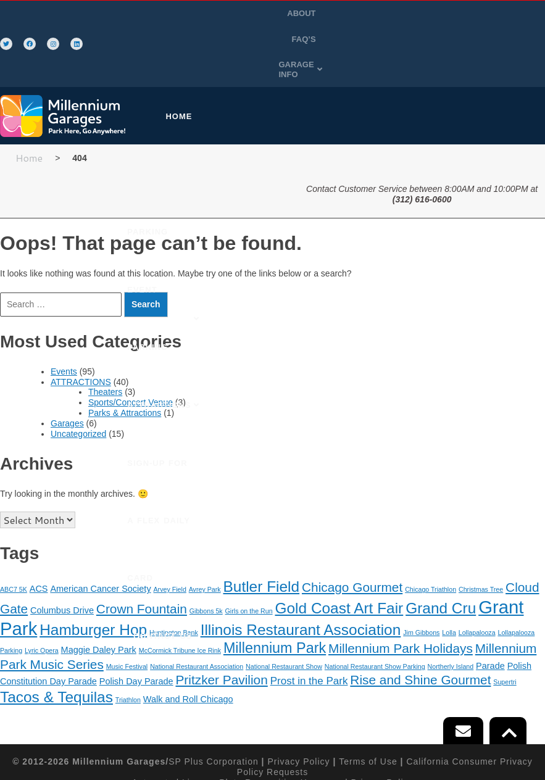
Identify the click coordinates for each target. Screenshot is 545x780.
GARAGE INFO (477, 14)
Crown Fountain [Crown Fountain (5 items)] (141, 549)
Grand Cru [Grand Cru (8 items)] (441, 549)
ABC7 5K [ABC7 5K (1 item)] (13, 530)
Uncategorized (78, 375)
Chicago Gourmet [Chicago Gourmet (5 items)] (352, 528)
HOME (188, 57)
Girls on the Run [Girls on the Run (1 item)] (249, 551)
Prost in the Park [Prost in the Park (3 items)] (309, 622)
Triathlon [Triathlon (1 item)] (128, 640)
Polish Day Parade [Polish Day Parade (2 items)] (136, 623)
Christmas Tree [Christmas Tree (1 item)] (481, 530)
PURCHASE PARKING (268, 57)
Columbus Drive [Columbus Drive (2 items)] (62, 551)
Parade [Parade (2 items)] (490, 607)
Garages (67, 365)
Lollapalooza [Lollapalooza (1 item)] (477, 574)
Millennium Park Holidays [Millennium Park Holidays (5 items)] (400, 590)
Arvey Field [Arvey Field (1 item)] (170, 530)
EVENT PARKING (368, 57)
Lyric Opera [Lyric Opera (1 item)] (42, 591)
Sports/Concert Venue (130, 344)
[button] (477, 15)
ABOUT (382, 14)
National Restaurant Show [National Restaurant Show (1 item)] (284, 608)
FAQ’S (421, 14)
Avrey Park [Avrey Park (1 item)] (205, 530)
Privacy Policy (298, 703)
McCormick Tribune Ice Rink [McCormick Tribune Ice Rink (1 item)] (180, 591)
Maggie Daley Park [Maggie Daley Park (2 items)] (98, 591)
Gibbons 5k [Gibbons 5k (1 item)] (206, 551)
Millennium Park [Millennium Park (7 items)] (274, 589)
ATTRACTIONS (453, 57)
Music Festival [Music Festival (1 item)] (127, 608)
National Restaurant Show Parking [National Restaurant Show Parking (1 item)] (375, 608)
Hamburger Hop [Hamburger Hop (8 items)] (93, 571)
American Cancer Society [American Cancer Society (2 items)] (100, 530)
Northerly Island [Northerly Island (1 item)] (451, 608)
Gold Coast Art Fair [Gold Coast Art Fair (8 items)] (339, 549)
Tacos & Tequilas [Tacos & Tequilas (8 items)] (56, 637)
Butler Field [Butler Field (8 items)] (261, 528)
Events (64, 313)
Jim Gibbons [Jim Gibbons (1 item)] (421, 574)
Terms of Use (368, 703)
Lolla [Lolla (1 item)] (449, 574)
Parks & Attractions (124, 354)
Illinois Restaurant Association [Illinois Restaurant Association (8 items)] (301, 571)
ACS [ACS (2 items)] (39, 530)
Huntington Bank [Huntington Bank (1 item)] (173, 574)
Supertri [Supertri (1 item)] (504, 623)
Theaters (105, 333)
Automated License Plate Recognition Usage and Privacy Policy (272, 723)
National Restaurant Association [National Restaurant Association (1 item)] (196, 608)
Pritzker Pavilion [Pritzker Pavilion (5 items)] (221, 621)
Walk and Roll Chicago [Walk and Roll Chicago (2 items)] (188, 640)
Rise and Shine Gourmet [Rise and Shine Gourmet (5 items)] (420, 621)
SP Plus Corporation (213, 703)
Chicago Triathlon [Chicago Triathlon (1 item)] (430, 530)
